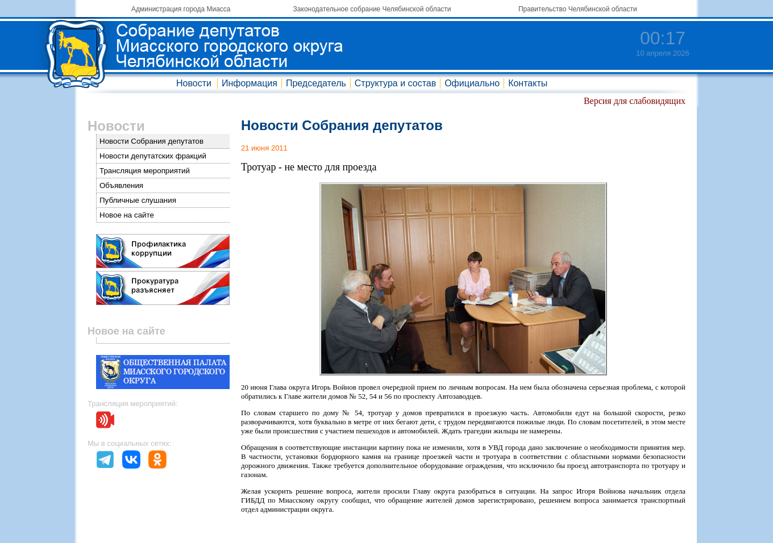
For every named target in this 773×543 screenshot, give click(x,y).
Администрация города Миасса (180, 9)
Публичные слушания (137, 200)
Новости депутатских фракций (152, 156)
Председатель (316, 83)
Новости (193, 83)
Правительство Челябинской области (577, 9)
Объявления (121, 185)
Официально (472, 83)
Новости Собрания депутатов (151, 141)
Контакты (527, 83)
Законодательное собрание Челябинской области (372, 9)
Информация (249, 83)
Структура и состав (395, 83)
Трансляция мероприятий (144, 170)
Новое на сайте (126, 215)
